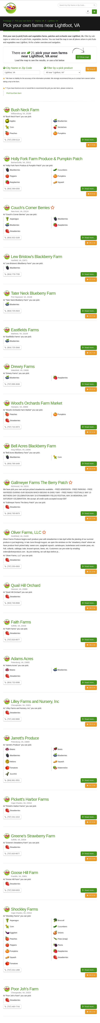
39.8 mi (91, 724)
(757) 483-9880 (12, 719)
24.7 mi (91, 353)
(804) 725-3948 (12, 347)
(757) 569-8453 (12, 890)
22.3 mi (91, 279)
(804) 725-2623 (12, 311)
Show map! (83, 57)
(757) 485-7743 (12, 1006)
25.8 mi (91, 389)
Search (91, 69)
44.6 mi (91, 895)
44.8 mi (91, 975)
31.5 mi (91, 432)
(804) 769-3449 (12, 464)
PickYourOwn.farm (13, 93)
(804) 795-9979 (12, 513)
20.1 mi (91, 243)
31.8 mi (91, 469)
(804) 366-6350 (12, 189)
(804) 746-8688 (12, 603)
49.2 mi (91, 1012)
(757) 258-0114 (12, 140)
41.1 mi (91, 785)
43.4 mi (91, 859)
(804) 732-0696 (12, 682)
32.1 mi (91, 518)
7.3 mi (91, 145)
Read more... (88, 140)
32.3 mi (91, 571)
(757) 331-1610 (12, 817)
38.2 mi (91, 608)
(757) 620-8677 (12, 640)
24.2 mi (91, 316)
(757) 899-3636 (12, 384)
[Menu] (94, 11)
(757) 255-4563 (12, 566)
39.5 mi (91, 687)
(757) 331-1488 (12, 970)
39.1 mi (91, 645)
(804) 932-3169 (12, 238)
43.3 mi (91, 822)
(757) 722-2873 (12, 427)
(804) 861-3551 (12, 780)
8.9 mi (91, 194)
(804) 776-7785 (12, 274)
